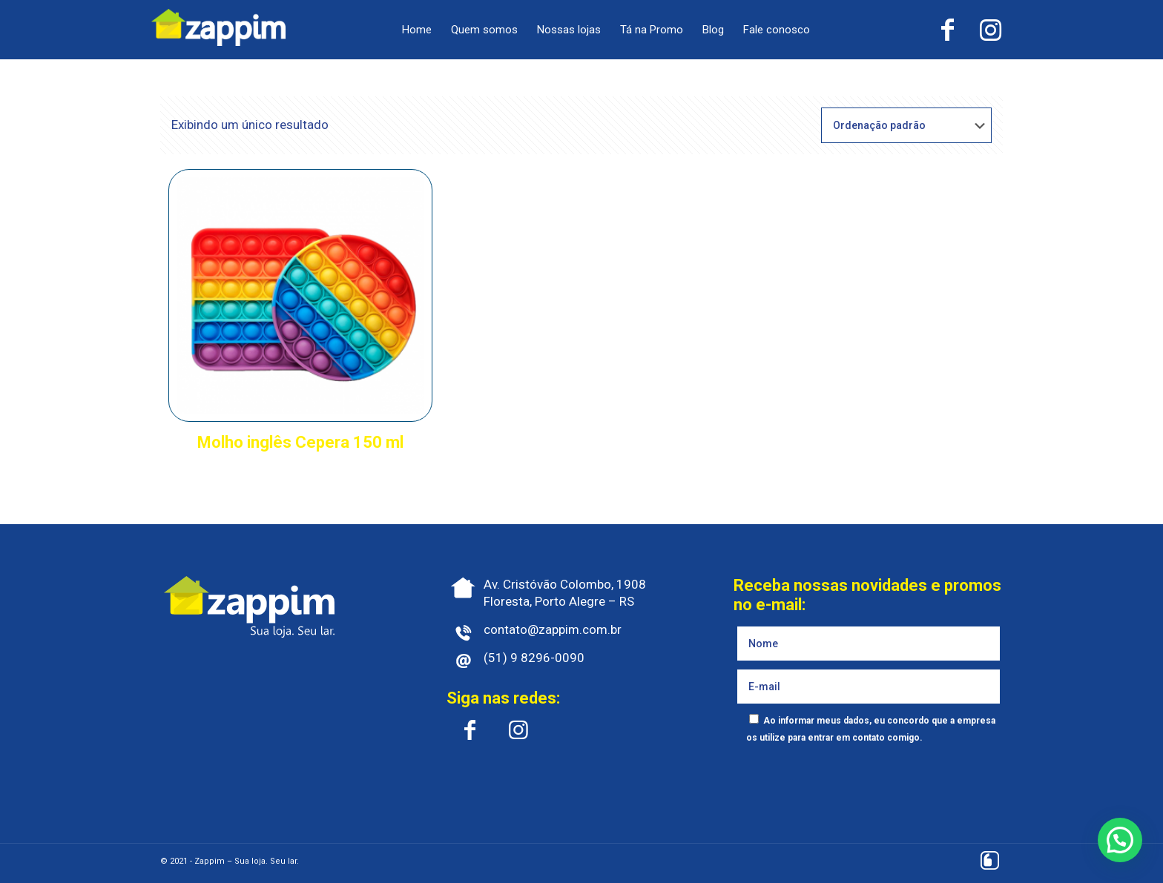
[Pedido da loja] (906, 125)
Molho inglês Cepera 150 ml (300, 442)
